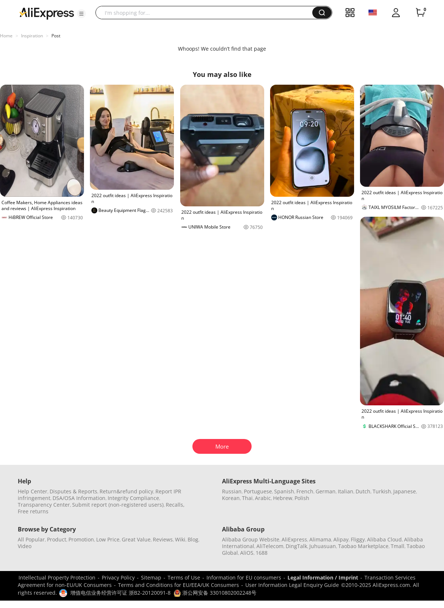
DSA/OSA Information (79, 497)
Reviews (163, 539)
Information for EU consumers (243, 577)
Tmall (397, 546)
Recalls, (175, 504)
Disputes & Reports (73, 491)
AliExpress (294, 539)
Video (24, 546)
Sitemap (151, 577)
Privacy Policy (118, 577)
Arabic (263, 497)
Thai (247, 497)
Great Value (136, 539)
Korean (231, 497)
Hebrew (282, 497)
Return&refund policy (126, 491)
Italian (345, 491)
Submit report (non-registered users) (118, 504)
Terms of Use (184, 577)
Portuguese (258, 491)
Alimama (320, 539)
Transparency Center (44, 504)
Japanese (404, 491)
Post (55, 36)
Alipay (341, 539)
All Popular (31, 539)
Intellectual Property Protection (56, 577)
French (304, 491)
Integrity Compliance (133, 497)
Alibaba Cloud (384, 539)
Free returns (33, 511)
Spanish (284, 491)
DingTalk (296, 546)
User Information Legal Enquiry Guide (292, 584)
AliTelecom (269, 546)
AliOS (246, 552)
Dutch (363, 491)
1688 (262, 552)
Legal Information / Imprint (322, 577)
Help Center (32, 491)
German (326, 491)
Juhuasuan (322, 546)
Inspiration (32, 36)
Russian (232, 491)
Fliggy (358, 539)
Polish (302, 497)
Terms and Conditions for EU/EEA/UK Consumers (178, 584)
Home (6, 36)
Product (56, 539)
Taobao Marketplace (363, 546)
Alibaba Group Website (250, 539)
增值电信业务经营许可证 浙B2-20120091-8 (120, 592)
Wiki (180, 539)
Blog (193, 539)
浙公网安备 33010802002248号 (215, 592)
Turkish (382, 491)
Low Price (108, 539)
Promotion (81, 539)
